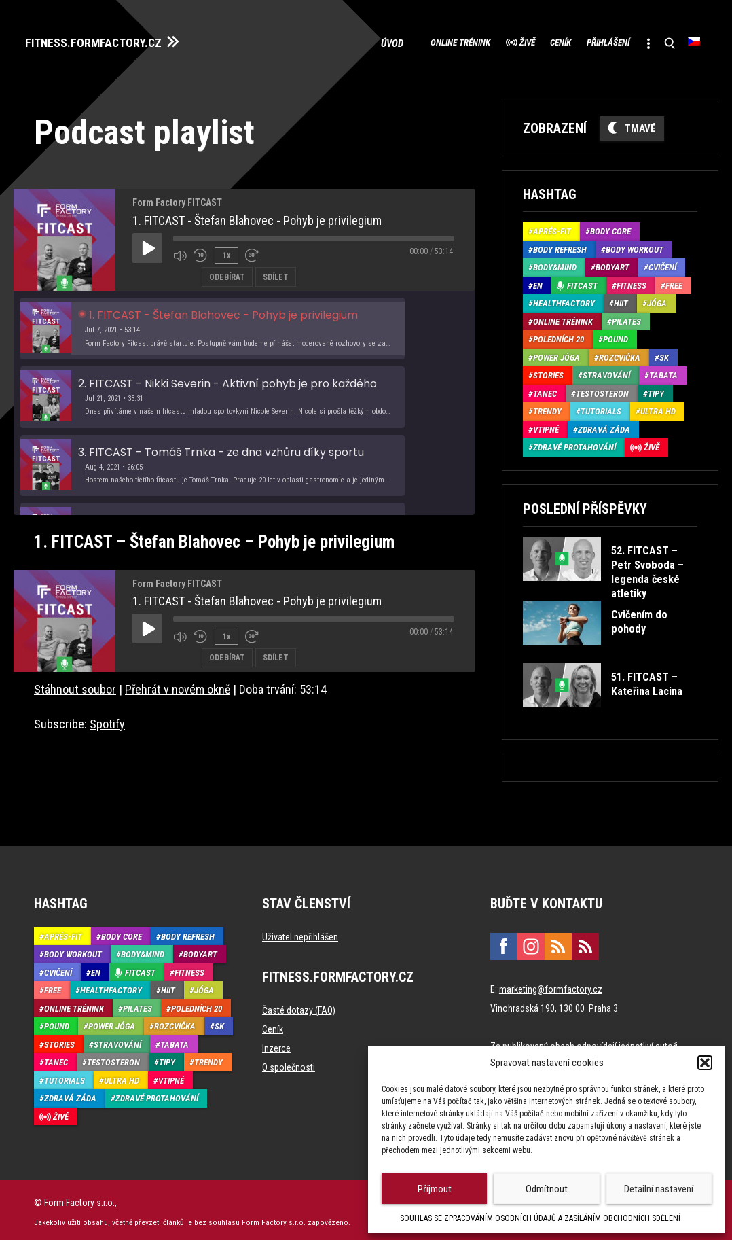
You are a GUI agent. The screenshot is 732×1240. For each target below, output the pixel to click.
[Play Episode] (147, 243)
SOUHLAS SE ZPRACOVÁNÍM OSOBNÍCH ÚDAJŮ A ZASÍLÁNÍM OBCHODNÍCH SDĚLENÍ (540, 1218)
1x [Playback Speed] (225, 249)
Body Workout (634, 244)
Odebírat (227, 270)
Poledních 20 (558, 335)
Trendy (547, 407)
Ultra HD (658, 407)
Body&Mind (555, 263)
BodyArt (612, 263)
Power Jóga (556, 352)
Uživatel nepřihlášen (300, 931)
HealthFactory (564, 299)
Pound (615, 335)
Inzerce (276, 1043)
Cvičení (662, 263)
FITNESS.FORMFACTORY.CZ (109, 39)
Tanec (545, 388)
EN (538, 280)
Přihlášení (583, 41)
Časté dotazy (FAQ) (298, 1004)
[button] (705, 1062)
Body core (610, 227)
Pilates (626, 316)
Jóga (657, 299)
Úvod (314, 41)
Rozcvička (619, 352)
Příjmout (435, 1189)
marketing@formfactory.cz (550, 983)
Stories (548, 371)
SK (664, 352)
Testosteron (602, 388)
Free (673, 280)
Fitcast (582, 280)
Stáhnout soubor (75, 684)
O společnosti (288, 1062)
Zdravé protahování (574, 443)
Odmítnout (547, 1189)
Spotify (107, 718)
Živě (471, 41)
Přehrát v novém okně (177, 684)
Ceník (519, 41)
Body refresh (560, 244)
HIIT (621, 299)
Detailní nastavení (658, 1189)
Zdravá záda (604, 424)
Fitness (631, 280)
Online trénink (386, 41)
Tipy (656, 388)
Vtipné (546, 424)
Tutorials (601, 407)
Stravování (606, 371)
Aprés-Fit (552, 227)
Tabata (663, 371)
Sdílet (276, 270)
